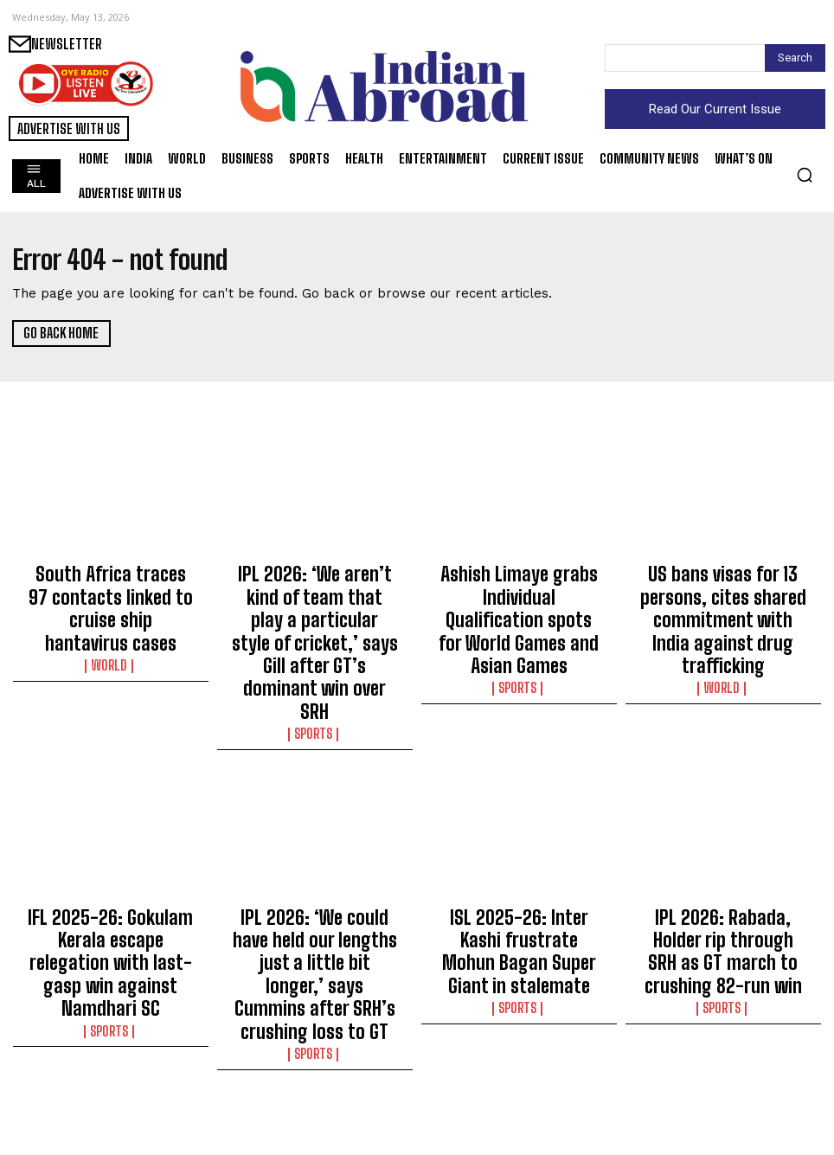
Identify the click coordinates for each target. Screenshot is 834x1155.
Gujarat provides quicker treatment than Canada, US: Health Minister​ (110, 1089)
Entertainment (723, 1107)
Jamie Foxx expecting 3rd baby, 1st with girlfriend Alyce (723, 1081)
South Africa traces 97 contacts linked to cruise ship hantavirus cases (111, 586)
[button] (804, 174)
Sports (315, 651)
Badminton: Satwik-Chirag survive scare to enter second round (519, 1089)
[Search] (795, 58)
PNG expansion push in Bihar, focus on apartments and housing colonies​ (314, 1089)
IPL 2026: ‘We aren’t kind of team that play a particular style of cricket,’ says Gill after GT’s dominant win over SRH (314, 602)
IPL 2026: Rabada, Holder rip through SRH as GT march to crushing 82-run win (723, 846)
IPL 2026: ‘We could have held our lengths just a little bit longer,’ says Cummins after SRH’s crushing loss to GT (314, 854)
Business (314, 1123)
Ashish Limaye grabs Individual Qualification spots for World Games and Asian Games (518, 594)
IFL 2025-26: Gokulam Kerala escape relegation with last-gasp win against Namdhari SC (110, 854)
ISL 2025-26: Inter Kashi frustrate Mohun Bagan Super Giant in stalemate (519, 846)
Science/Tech (110, 1123)
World (110, 620)
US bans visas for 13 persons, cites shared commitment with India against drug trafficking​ (723, 594)
